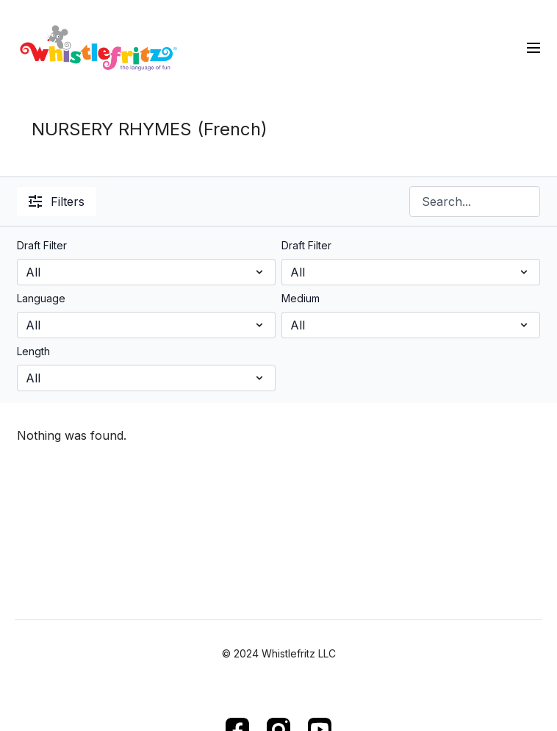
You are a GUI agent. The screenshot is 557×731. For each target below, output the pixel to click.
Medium (300, 298)
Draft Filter (42, 245)
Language (41, 298)
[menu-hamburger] (533, 47)
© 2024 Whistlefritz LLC (279, 654)
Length (33, 351)
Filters (57, 201)
